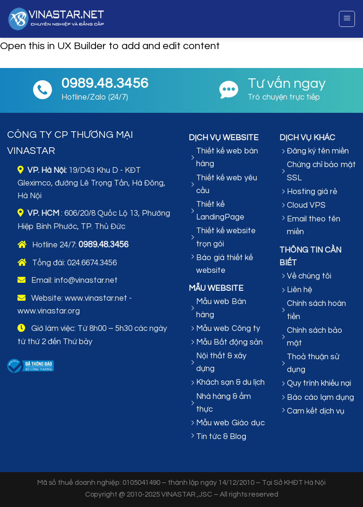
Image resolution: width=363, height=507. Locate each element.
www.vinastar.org (48, 311)
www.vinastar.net (96, 298)
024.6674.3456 (92, 263)
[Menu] (347, 19)
